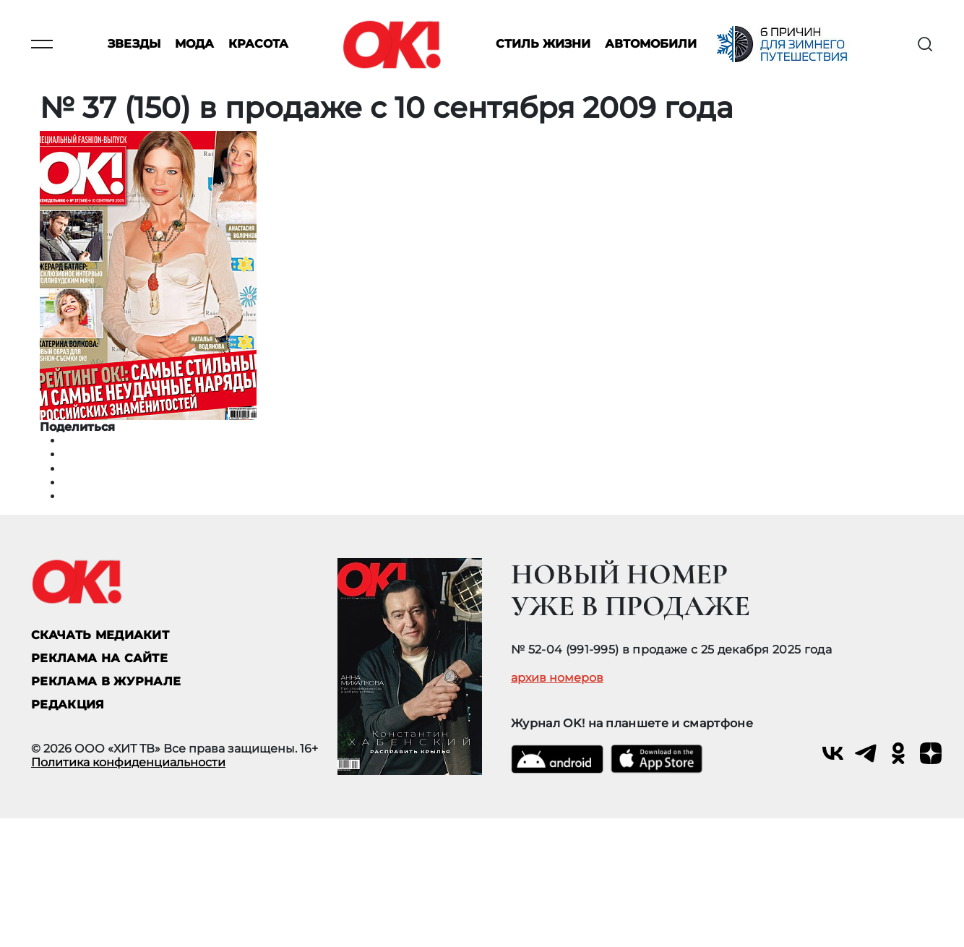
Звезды (134, 44)
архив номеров (557, 678)
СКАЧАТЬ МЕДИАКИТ (100, 635)
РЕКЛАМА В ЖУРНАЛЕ (106, 681)
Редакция (68, 704)
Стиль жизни (543, 44)
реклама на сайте (99, 658)
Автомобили (651, 44)
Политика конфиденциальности (128, 762)
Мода (194, 44)
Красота (258, 44)
